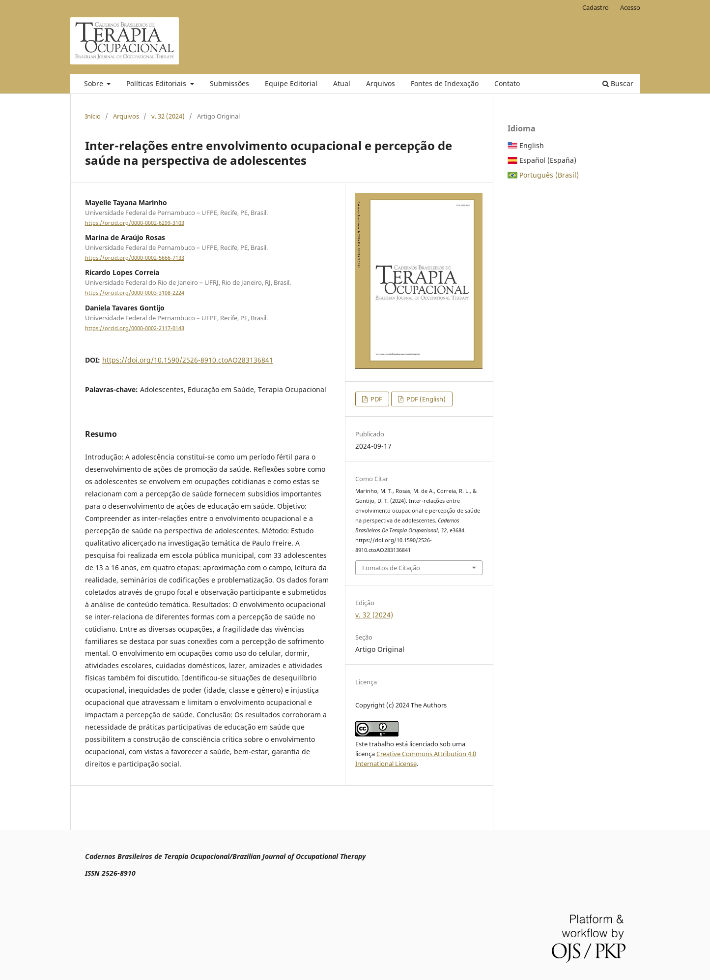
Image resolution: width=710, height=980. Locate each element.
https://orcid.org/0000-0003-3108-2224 (134, 293)
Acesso (630, 7)
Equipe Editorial (291, 83)
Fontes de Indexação (445, 83)
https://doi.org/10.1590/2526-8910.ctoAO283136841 (187, 360)
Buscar (617, 83)
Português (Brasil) (549, 175)
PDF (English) (425, 399)
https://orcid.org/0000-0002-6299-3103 (134, 222)
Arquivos (380, 83)
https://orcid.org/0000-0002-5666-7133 (134, 257)
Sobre (94, 83)
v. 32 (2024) (168, 116)
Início (93, 116)
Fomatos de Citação (391, 567)
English (531, 145)
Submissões (229, 83)
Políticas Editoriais (157, 83)
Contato (507, 83)
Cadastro (595, 7)
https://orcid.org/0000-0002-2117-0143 (134, 328)
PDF (375, 399)
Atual (341, 83)
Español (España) (547, 160)
